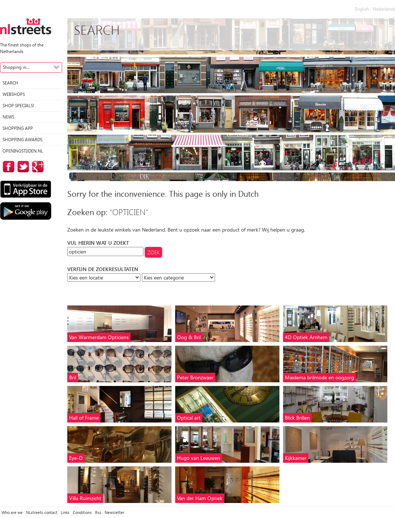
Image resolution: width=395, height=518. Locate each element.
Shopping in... (16, 67)
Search (10, 83)
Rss (98, 512)
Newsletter (114, 512)
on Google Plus (36, 166)
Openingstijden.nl (23, 151)
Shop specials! (18, 105)
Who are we (12, 512)
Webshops (14, 94)
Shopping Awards (22, 139)
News (8, 117)
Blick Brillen (297, 417)
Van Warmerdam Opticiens (99, 337)
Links (65, 512)
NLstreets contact (41, 512)
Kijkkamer (295, 457)
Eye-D (76, 457)
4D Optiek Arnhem (306, 337)
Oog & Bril (189, 337)
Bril (72, 377)
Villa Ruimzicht (85, 498)
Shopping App (18, 128)
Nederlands (384, 9)
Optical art (188, 417)
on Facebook (7, 166)
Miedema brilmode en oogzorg (319, 377)
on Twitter (22, 166)
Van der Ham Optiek (199, 498)
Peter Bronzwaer (195, 377)
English (362, 9)
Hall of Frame (84, 417)
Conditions (82, 512)
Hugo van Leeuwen (198, 457)
